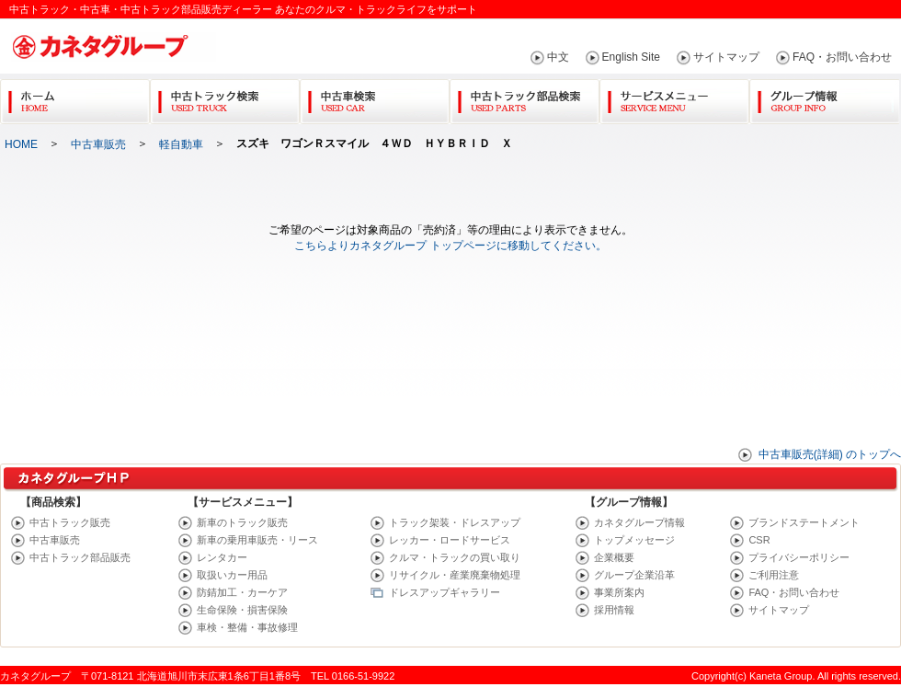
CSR (759, 539)
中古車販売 (98, 144)
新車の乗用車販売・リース (257, 539)
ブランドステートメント (804, 522)
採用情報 (614, 609)
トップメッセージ (634, 539)
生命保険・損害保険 (242, 609)
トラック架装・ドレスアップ (454, 522)
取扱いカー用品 (232, 574)
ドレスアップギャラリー (444, 592)
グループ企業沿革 (634, 574)
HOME (21, 144)
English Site (631, 57)
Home (75, 98)
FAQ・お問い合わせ (842, 57)
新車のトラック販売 (242, 522)
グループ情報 (824, 98)
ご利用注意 (773, 574)
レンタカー (222, 557)
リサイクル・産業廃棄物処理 (454, 574)
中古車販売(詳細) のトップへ (829, 454)
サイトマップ (726, 57)
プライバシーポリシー (799, 557)
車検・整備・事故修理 (247, 627)
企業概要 (614, 557)
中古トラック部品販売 (80, 557)
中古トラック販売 (69, 522)
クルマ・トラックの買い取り (454, 557)
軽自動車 (181, 144)
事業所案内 (619, 592)
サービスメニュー (674, 98)
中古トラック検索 (225, 98)
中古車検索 (375, 98)
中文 (558, 57)
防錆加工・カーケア (242, 592)
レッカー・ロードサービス (449, 539)
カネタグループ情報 (639, 522)
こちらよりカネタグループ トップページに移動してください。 (450, 245)
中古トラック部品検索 (524, 98)
